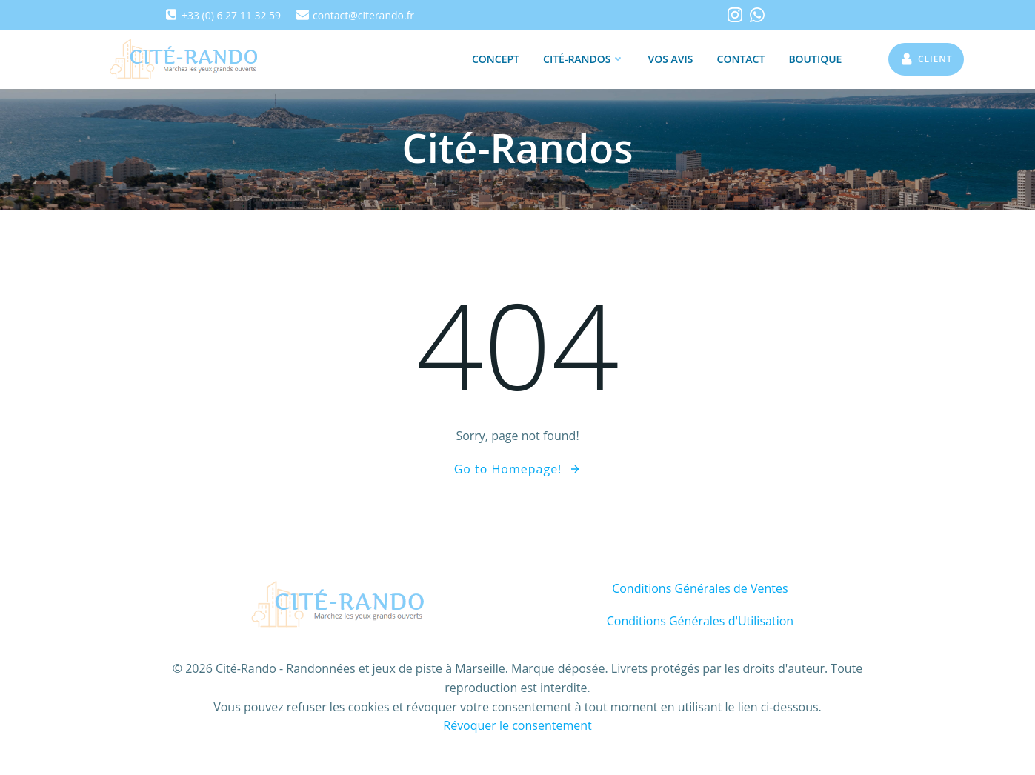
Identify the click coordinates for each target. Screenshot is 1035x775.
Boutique (815, 59)
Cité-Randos (584, 59)
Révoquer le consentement (517, 725)
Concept (495, 59)
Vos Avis (670, 59)
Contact (741, 59)
